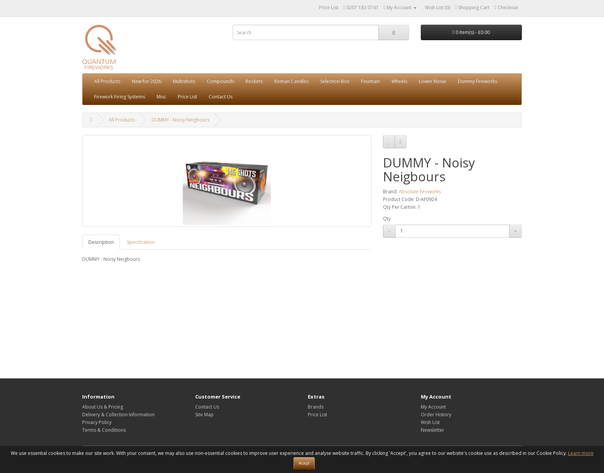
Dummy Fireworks (477, 81)
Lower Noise (432, 81)
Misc (161, 96)
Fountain (370, 81)
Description (101, 242)
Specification (141, 242)
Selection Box (334, 81)
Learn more (581, 453)
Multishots (184, 81)
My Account (433, 407)
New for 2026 (146, 81)
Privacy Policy (96, 422)
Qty (387, 218)
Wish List (430, 422)
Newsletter (432, 430)
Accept (304, 463)
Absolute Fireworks (420, 191)
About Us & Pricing (102, 407)
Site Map (204, 414)
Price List (328, 7)
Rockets (254, 81)
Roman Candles (291, 81)
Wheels (399, 81)
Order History (436, 414)
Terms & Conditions (104, 430)
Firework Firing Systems (119, 96)
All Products (107, 81)
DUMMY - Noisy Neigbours (180, 120)
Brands (316, 407)
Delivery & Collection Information (118, 414)
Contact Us (221, 96)
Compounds (220, 81)
